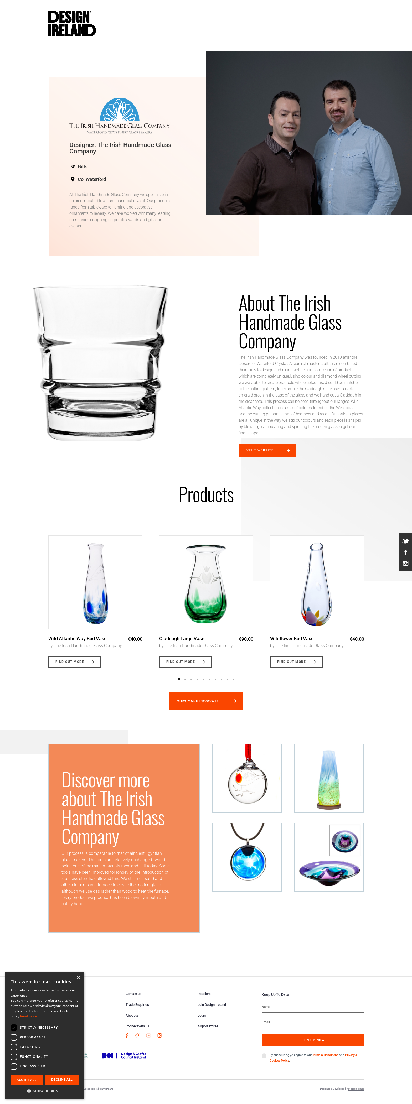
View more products (198, 706)
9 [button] (227, 684)
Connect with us (137, 1032)
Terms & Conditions (325, 1061)
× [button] (78, 978)
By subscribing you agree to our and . (313, 1063)
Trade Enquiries (137, 1010)
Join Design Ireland (212, 1010)
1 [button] (179, 684)
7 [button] (215, 684)
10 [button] (233, 684)
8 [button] (221, 684)
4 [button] (197, 684)
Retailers (204, 999)
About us (132, 1021)
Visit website (260, 450)
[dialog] (44, 1035)
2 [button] (185, 684)
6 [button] (209, 684)
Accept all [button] (26, 1079)
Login (202, 1021)
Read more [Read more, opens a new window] (28, 1016)
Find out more (69, 667)
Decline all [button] (62, 1079)
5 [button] (203, 684)
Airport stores (208, 1032)
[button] (45, 1090)
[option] (95, 600)
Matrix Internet (356, 1094)
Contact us (133, 999)
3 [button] (191, 684)
